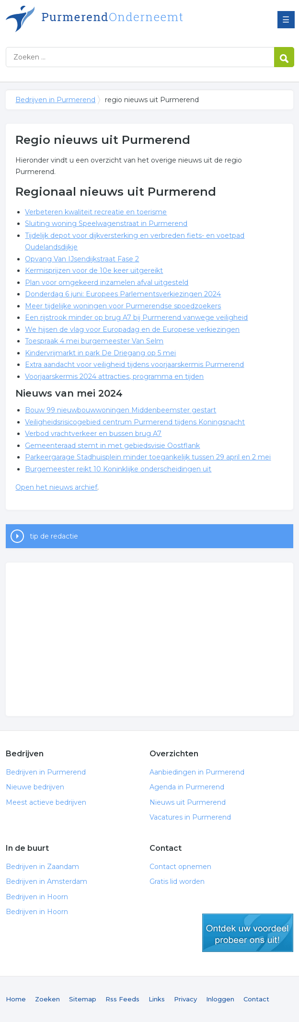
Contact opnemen (180, 866)
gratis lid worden (247, 933)
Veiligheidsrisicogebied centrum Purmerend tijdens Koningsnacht (135, 422)
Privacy (185, 999)
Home (16, 999)
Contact (256, 999)
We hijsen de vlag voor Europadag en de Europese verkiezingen (132, 329)
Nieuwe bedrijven (35, 787)
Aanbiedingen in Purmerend (197, 772)
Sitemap (82, 999)
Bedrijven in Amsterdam (46, 881)
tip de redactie (54, 536)
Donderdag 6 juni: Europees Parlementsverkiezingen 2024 (123, 294)
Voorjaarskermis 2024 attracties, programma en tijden (114, 376)
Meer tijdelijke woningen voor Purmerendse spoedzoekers (123, 306)
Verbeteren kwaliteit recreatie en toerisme (96, 212)
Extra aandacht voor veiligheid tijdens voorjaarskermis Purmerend (134, 364)
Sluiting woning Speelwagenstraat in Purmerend (106, 223)
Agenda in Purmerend (187, 787)
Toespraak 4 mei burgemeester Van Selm (94, 341)
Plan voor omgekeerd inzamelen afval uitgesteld (106, 282)
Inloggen (220, 999)
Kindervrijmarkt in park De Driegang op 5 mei (100, 353)
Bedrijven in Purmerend (125, 20)
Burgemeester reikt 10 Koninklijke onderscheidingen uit (118, 469)
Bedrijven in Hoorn (37, 897)
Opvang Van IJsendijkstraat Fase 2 (82, 259)
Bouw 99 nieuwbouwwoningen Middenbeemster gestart (120, 410)
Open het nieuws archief (56, 487)
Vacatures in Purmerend (190, 817)
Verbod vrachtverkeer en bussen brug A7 (93, 433)
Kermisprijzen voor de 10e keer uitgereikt (94, 270)
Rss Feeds (122, 999)
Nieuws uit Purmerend (188, 802)
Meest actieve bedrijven (46, 802)
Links (157, 999)
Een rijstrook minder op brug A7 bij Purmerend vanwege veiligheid (136, 317)
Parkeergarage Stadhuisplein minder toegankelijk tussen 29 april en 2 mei (148, 457)
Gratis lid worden (177, 881)
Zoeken (47, 999)
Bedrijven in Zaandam (42, 866)
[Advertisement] (150, 639)
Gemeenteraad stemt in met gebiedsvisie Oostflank (112, 445)
